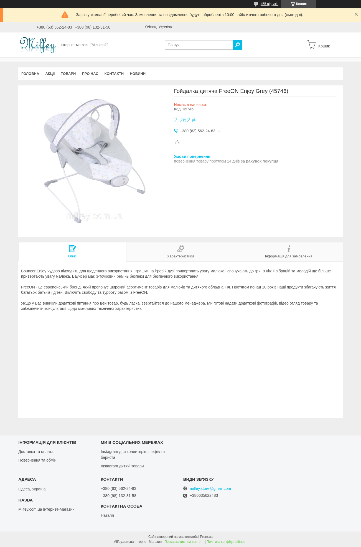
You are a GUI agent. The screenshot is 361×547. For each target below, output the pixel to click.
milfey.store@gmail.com (210, 489)
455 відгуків (269, 4)
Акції (50, 74)
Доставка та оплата (36, 451)
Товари (68, 74)
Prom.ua (206, 537)
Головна (30, 74)
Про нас (90, 74)
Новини (138, 74)
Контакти (114, 74)
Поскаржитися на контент (184, 542)
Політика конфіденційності (227, 542)
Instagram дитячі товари (122, 466)
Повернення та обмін (37, 460)
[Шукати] (237, 45)
